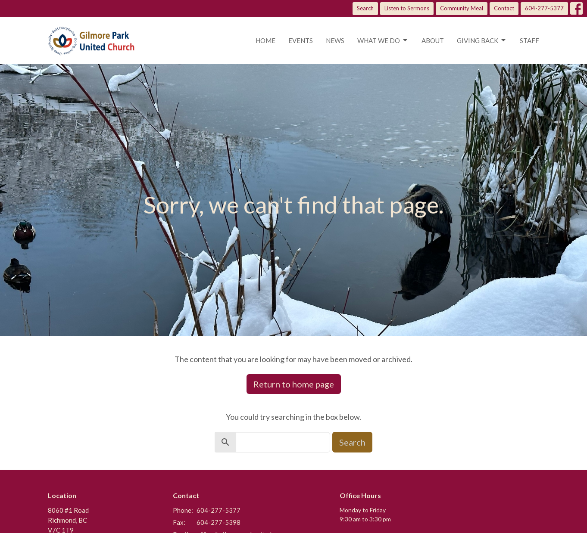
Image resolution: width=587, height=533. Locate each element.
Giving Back (482, 40)
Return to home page (293, 384)
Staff (529, 40)
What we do (383, 40)
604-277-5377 (544, 8)
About (433, 40)
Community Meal (461, 8)
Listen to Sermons (406, 8)
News (335, 40)
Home (265, 40)
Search (365, 8)
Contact (504, 8)
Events (300, 40)
